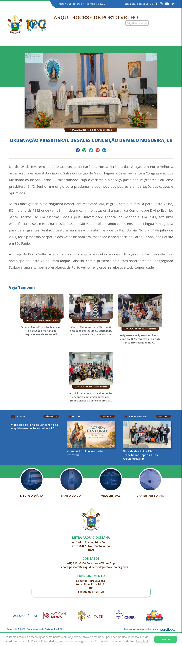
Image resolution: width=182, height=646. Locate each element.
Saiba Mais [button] (142, 641)
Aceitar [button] (165, 639)
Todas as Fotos (107, 429)
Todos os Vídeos (53, 429)
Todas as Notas (159, 429)
